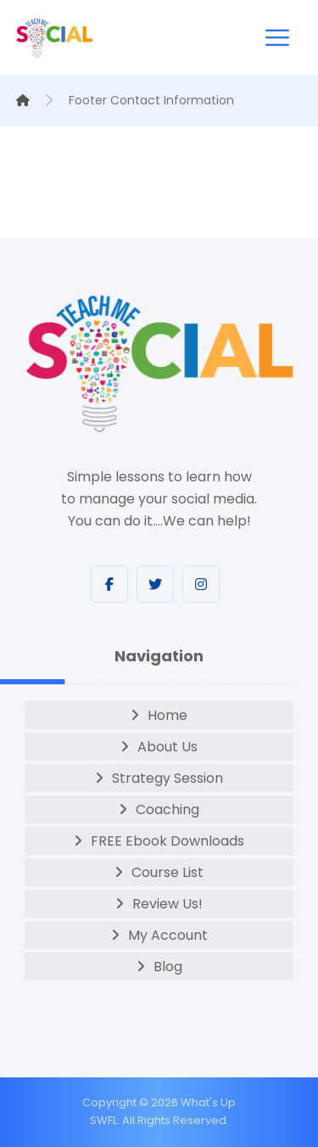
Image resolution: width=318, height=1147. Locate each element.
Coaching (167, 809)
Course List (167, 872)
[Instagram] (201, 584)
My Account (168, 935)
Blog (167, 966)
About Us (167, 746)
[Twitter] (155, 584)
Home (167, 715)
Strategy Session (167, 778)
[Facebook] (109, 584)
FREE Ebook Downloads (167, 841)
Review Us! (167, 904)
